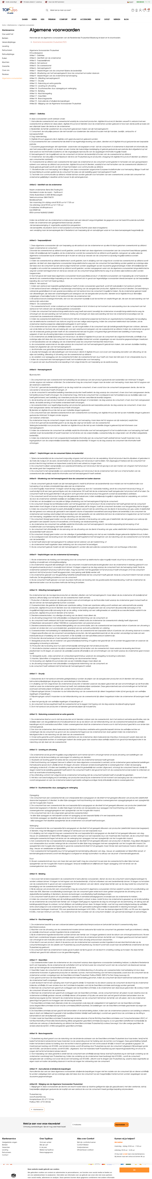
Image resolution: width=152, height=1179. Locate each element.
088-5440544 (118, 1142)
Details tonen (116, 1175)
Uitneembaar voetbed (85, 1150)
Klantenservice (8, 30)
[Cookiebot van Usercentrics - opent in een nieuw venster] (13, 1174)
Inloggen (140, 10)
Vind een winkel (45, 1142)
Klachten (5, 62)
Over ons (5, 70)
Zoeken (47, 10)
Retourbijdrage (8, 54)
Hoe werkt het (7, 34)
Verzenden (6, 1147)
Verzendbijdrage (9, 42)
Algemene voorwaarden (12, 78)
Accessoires (85, 19)
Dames (25, 19)
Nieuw (97, 19)
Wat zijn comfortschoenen (86, 1142)
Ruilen (4, 58)
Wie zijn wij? (44, 1145)
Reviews (5, 74)
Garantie (5, 66)
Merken (117, 19)
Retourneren (7, 50)
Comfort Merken (83, 1145)
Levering (5, 46)
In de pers (43, 1147)
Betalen (5, 38)
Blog (126, 19)
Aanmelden (120, 1125)
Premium (51, 19)
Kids (42, 19)
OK (134, 1156)
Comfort (63, 19)
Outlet (107, 19)
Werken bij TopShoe (47, 1150)
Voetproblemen (82, 1147)
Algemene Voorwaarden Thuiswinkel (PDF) (50, 42)
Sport (73, 19)
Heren (34, 19)
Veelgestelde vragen (9, 1142)
